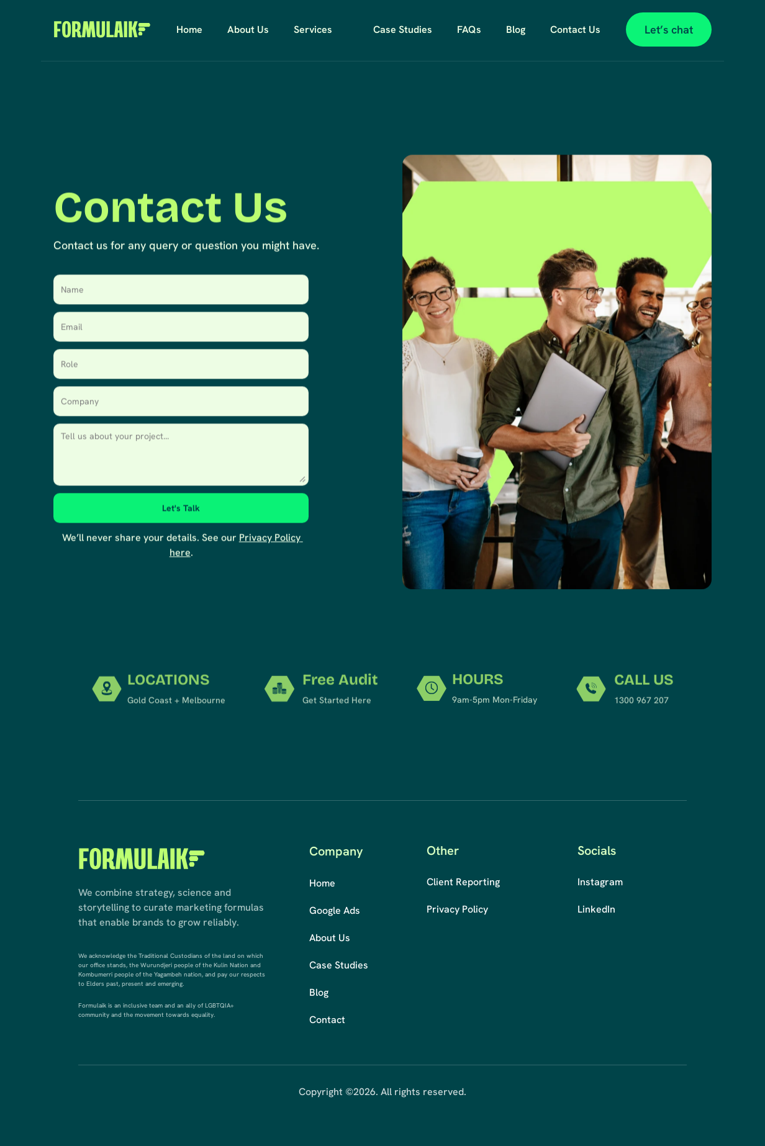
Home (322, 883)
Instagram (600, 881)
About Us (329, 937)
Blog (318, 992)
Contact (327, 1019)
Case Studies (338, 965)
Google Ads (334, 910)
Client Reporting (463, 881)
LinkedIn (596, 909)
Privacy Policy (457, 909)
